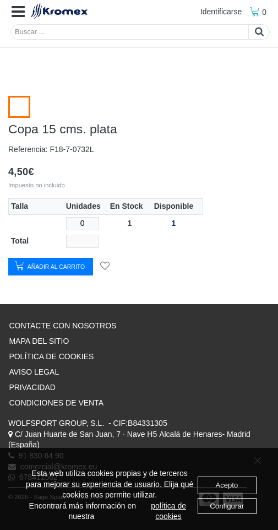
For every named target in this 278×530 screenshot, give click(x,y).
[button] (18, 12)
